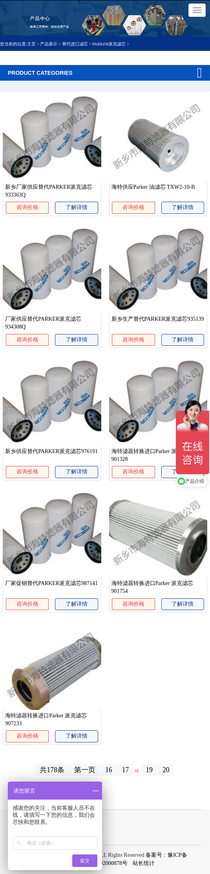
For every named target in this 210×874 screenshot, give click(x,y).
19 (149, 770)
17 (125, 770)
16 (108, 770)
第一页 (84, 770)
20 (166, 770)
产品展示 (48, 44)
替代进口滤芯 (75, 44)
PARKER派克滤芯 (109, 44)
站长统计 (144, 863)
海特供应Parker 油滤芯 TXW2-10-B (153, 187)
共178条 (52, 770)
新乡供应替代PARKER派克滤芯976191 (51, 451)
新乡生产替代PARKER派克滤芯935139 (157, 319)
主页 (32, 44)
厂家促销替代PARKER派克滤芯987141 (51, 583)
